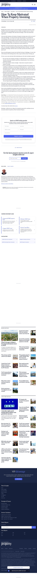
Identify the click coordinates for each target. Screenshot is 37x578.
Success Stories (4, 490)
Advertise (10, 548)
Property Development (5, 509)
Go (33, 527)
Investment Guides (4, 506)
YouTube (34, 548)
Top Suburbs (3, 524)
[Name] (11, 126)
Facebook (21, 548)
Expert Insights (10, 166)
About (2, 548)
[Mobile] (11, 129)
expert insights (7, 11)
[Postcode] (26, 129)
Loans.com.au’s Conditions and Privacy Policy (26, 139)
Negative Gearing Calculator (6, 516)
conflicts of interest (10, 557)
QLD (2, 535)
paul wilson (13, 11)
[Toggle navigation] (35, 4)
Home (2, 11)
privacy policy (23, 161)
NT (13, 535)
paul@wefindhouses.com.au (10, 103)
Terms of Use (22, 551)
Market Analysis (4, 492)
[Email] (18, 133)
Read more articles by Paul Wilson (7, 183)
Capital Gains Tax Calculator (6, 514)
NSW (2, 532)
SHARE (33, 21)
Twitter (25, 548)
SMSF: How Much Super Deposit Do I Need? (9, 517)
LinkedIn (29, 548)
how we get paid (18, 557)
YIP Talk (2, 496)
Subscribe (24, 158)
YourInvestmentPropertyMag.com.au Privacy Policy (11, 139)
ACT (24, 532)
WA (13, 532)
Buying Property (4, 503)
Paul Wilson (4, 21)
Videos (2, 493)
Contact (6, 548)
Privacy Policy (17, 551)
